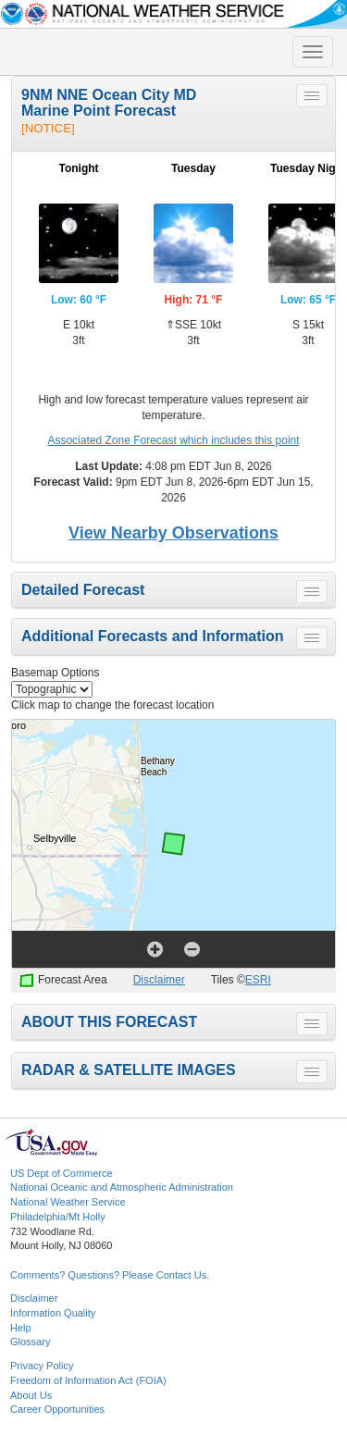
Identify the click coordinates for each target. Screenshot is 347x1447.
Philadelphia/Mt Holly (57, 1216)
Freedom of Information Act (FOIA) (88, 1380)
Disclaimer (159, 979)
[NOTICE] (48, 128)
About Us (31, 1395)
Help (20, 1327)
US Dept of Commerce (61, 1173)
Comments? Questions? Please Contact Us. (109, 1274)
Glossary (30, 1341)
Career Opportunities (57, 1409)
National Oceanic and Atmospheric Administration (121, 1187)
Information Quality (52, 1312)
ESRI (258, 979)
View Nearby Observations (173, 533)
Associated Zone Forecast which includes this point (173, 440)
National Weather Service (68, 1201)
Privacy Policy (41, 1365)
